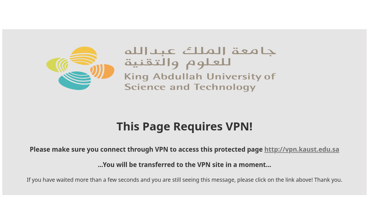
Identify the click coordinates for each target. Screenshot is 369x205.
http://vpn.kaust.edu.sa (302, 149)
